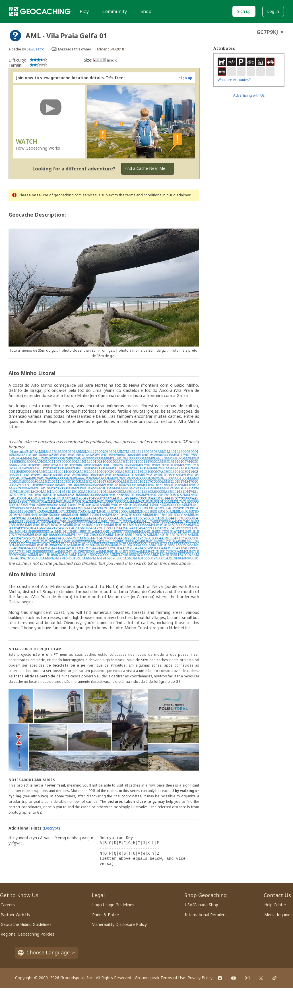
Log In (273, 11)
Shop (146, 11)
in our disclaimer (176, 195)
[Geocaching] (40, 11)
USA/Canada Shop (201, 904)
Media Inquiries (278, 914)
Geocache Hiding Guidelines (26, 924)
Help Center (275, 904)
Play (84, 11)
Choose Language (46, 952)
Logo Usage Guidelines (113, 904)
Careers (8, 904)
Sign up (244, 11)
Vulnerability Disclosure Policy (119, 924)
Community (114, 11)
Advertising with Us (249, 95)
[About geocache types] (15, 35)
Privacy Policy (199, 977)
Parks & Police (105, 914)
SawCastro (35, 49)
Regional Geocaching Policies (27, 934)
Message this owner (74, 49)
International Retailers (205, 914)
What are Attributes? (234, 79)
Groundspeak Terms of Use (160, 977)
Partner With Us (15, 914)
